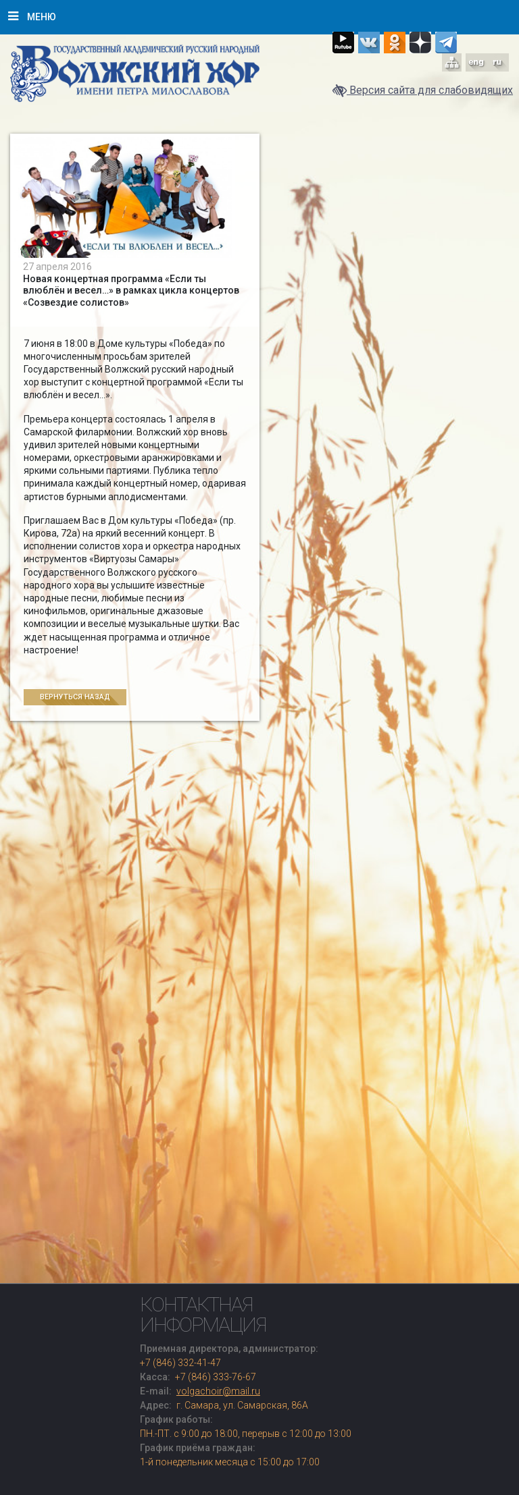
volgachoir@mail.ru (218, 1391)
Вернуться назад (75, 696)
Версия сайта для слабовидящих (422, 90)
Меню (32, 16)
